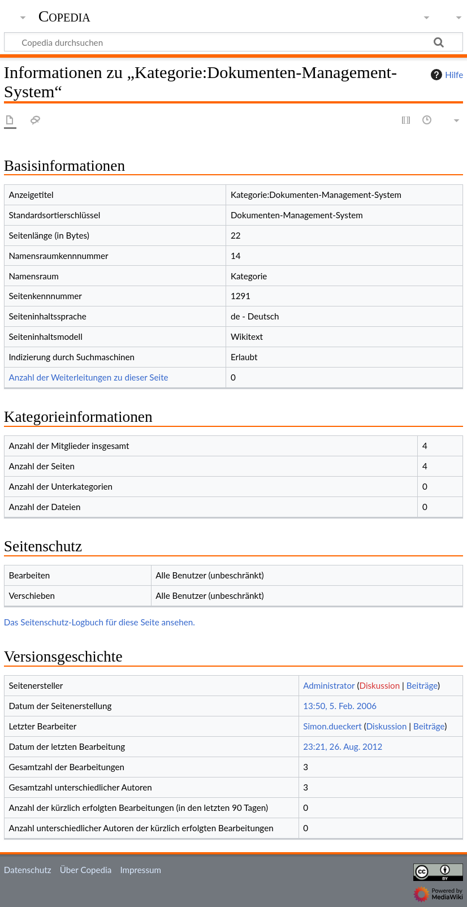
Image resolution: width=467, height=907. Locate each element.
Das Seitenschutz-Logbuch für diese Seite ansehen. (99, 622)
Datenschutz (27, 870)
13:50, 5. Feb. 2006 (340, 706)
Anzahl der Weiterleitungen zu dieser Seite (88, 377)
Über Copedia (85, 870)
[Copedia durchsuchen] (233, 42)
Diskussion (380, 685)
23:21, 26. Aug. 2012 (342, 746)
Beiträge (422, 685)
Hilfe (445, 74)
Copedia (64, 16)
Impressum (140, 870)
